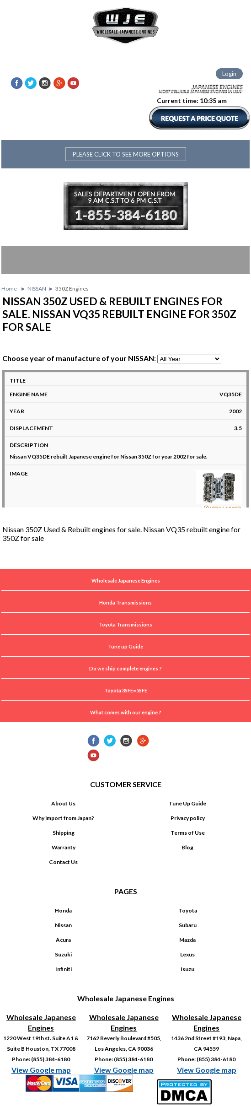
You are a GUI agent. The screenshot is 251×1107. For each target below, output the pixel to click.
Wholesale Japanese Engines (125, 580)
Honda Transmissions (125, 602)
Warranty (63, 847)
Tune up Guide (125, 646)
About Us (63, 803)
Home (9, 288)
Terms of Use (188, 832)
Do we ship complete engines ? (125, 668)
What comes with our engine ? (125, 712)
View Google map (41, 1069)
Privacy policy (188, 818)
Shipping (64, 832)
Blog (187, 847)
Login (229, 73)
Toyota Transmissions (125, 624)
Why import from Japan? (63, 818)
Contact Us (63, 862)
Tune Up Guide (187, 803)
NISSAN (36, 288)
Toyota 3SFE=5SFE (125, 690)
